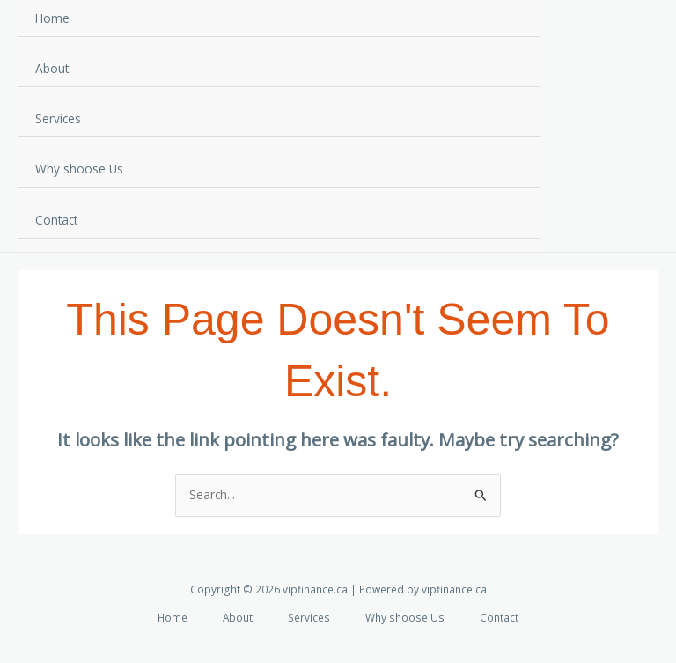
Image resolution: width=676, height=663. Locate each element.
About (52, 68)
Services (58, 118)
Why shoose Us (79, 168)
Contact (56, 219)
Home (52, 18)
